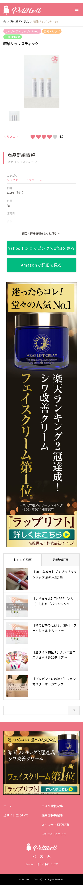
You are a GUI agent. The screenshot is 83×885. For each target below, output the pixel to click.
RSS (48, 856)
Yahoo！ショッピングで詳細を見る (41, 248)
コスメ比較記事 (52, 806)
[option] (41, 81)
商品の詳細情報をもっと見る (41, 233)
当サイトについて (15, 815)
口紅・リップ (52, 31)
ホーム (8, 806)
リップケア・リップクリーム (22, 31)
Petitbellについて (54, 834)
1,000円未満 (12, 37)
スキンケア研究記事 (55, 824)
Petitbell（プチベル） (32, 879)
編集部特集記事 (52, 815)
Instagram (34, 856)
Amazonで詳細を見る (41, 265)
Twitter (41, 856)
